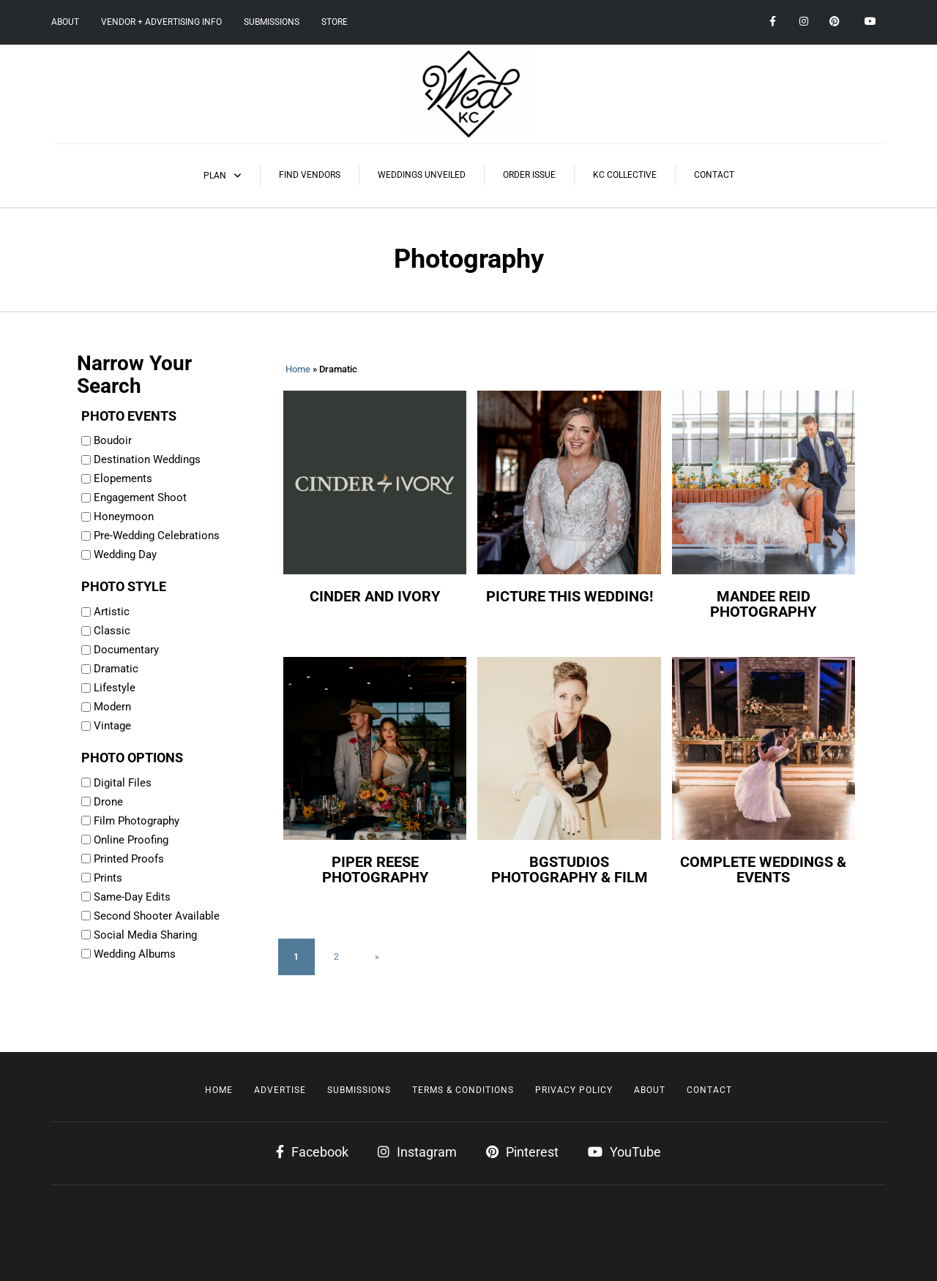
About (65, 22)
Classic (112, 630)
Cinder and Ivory (375, 596)
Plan (215, 175)
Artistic (112, 611)
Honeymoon (124, 516)
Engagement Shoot (140, 497)
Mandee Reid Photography (763, 604)
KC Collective (625, 175)
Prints (108, 877)
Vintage (112, 725)
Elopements (123, 478)
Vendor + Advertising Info (161, 22)
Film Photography (136, 820)
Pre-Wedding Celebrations (157, 535)
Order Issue (529, 175)
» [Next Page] (377, 957)
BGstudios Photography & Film (569, 870)
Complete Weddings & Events (763, 870)
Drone (108, 801)
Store (334, 22)
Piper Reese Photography (375, 870)
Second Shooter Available (157, 916)
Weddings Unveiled (422, 175)
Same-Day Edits (132, 897)
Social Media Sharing (145, 935)
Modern (112, 706)
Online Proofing (131, 839)
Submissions (271, 22)
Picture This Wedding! (569, 596)
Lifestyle (114, 687)
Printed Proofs (129, 858)
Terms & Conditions (463, 1090)
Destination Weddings (147, 459)
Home (297, 369)
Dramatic (116, 668)
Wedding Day (125, 554)
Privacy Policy (574, 1090)
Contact (714, 175)
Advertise (280, 1090)
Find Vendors (309, 175)
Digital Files (123, 782)
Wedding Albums (135, 954)
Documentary (126, 649)
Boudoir (113, 440)
